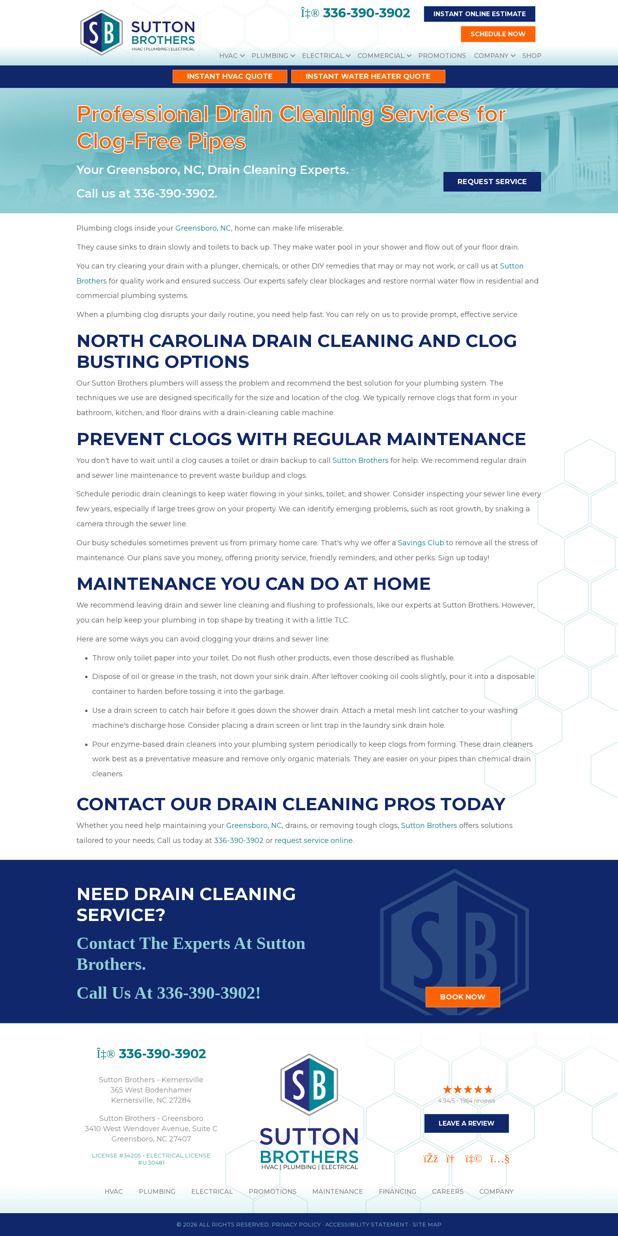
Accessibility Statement (366, 1224)
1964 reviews (477, 1096)
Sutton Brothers (361, 460)
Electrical (323, 56)
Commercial (380, 56)
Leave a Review (467, 1119)
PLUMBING (157, 1191)
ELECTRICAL (212, 1191)
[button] (242, 55)
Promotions (442, 56)
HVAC (228, 56)
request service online (314, 840)
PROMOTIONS (272, 1191)
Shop (532, 56)
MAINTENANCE (337, 1191)
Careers (448, 1191)
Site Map (427, 1224)
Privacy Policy (296, 1224)
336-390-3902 (174, 193)
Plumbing (269, 56)
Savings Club (421, 543)
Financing (397, 1191)
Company (491, 56)
